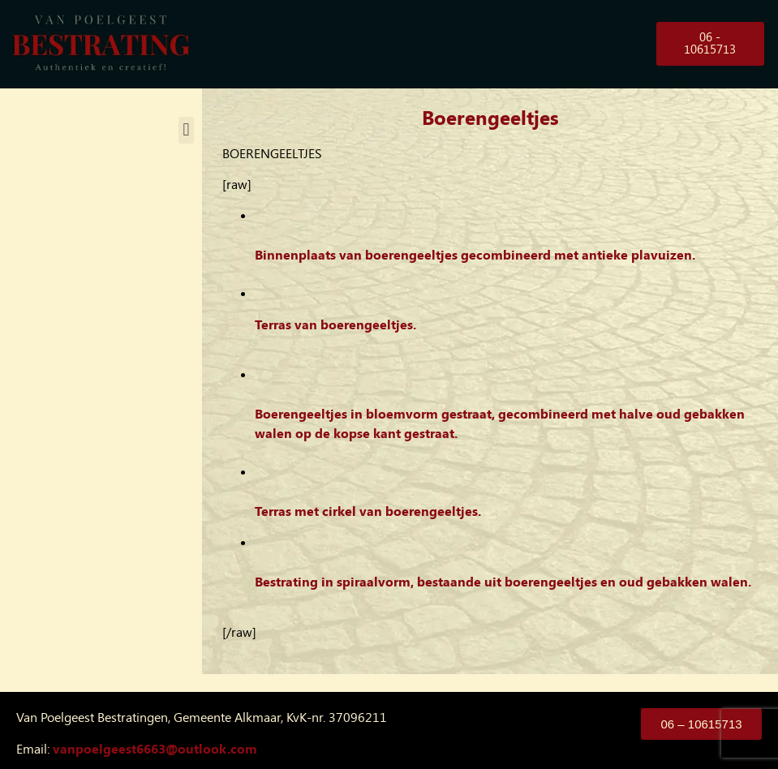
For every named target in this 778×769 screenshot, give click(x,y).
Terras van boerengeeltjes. (335, 325)
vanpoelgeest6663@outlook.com (155, 749)
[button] (186, 130)
